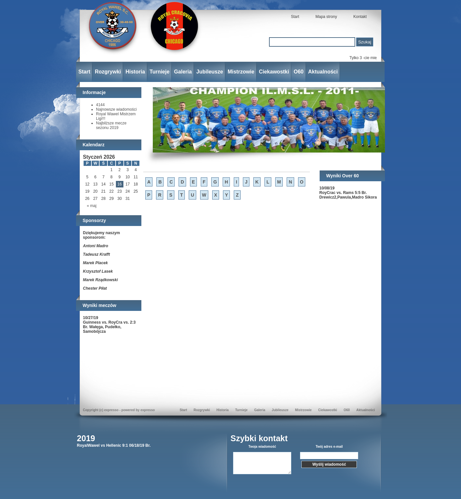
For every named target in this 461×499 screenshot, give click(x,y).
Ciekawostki (274, 71)
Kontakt (360, 16)
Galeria (183, 71)
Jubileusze (209, 71)
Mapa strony (326, 16)
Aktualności (323, 71)
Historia (135, 71)
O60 (298, 71)
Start (295, 16)
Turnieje (159, 71)
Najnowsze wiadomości (116, 109)
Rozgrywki (108, 71)
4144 (100, 105)
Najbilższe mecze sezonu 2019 (111, 125)
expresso (147, 410)
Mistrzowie (241, 71)
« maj (91, 205)
